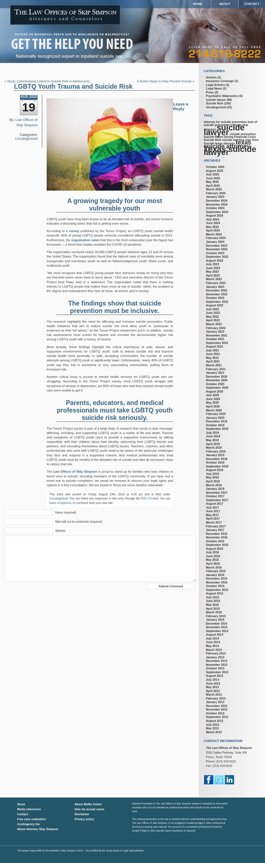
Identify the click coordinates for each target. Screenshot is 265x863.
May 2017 (212, 515)
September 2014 (217, 631)
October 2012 (215, 713)
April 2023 (213, 275)
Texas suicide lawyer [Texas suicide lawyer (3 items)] (230, 150)
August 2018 (214, 470)
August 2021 (214, 346)
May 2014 (212, 646)
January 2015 (215, 619)
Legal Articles (215, 84)
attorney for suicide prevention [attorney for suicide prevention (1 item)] (225, 121)
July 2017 (212, 507)
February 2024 (216, 238)
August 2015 (214, 593)
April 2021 (213, 361)
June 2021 (213, 354)
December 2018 (216, 459)
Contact (251, 4)
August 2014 (214, 634)
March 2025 (214, 189)
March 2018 (214, 485)
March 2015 (214, 612)
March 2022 (214, 324)
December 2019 (216, 421)
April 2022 (213, 320)
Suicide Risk (214, 103)
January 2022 (215, 331)
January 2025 (215, 196)
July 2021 (212, 350)
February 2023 (216, 283)
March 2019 (214, 447)
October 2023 (215, 253)
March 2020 (214, 410)
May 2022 (212, 316)
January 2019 (215, 455)
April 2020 (213, 406)
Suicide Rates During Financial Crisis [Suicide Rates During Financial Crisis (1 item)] (230, 136)
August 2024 (214, 215)
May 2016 (212, 559)
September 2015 (217, 589)
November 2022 (216, 294)
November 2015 (216, 582)
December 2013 (216, 660)
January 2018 (215, 488)
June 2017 (213, 511)
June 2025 (213, 178)
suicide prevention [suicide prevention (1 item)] (243, 134)
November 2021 (216, 335)
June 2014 (213, 642)
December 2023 (216, 245)
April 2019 (213, 444)
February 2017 (216, 526)
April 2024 (213, 230)
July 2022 (212, 309)
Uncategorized (26, 139)
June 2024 (213, 223)
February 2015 (216, 616)
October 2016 (215, 541)
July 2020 (212, 395)
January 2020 (215, 417)
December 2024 (216, 200)
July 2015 (212, 597)
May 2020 (212, 402)
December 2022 (216, 290)
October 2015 (215, 586)
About (224, 4)
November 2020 (216, 380)
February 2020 (216, 413)
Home (198, 4)
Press (210, 92)
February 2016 (216, 571)
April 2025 (213, 185)
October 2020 (215, 384)
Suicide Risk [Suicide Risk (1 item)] (212, 139)
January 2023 (215, 286)
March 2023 (214, 279)
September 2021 (217, 342)
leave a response (60, 502)
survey (74, 231)
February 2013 (216, 698)
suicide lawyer (216, 99)
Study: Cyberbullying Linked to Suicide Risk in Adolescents (48, 81)
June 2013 (213, 683)
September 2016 (217, 544)
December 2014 (216, 623)
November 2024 (216, 204)
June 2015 (213, 600)
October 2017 (215, 496)
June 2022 (213, 312)
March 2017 (214, 522)
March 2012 (214, 732)
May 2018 (212, 477)
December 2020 (216, 376)
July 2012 (212, 724)
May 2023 (212, 271)
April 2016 (213, 563)
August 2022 (214, 305)
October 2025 (215, 167)
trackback (82, 502)
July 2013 (212, 679)
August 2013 (214, 675)
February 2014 (216, 653)
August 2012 (214, 720)
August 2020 (214, 391)
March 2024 (214, 234)
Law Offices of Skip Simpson (75, 471)
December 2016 (216, 533)
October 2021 (215, 339)
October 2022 (215, 297)
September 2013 (217, 672)
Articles (211, 77)
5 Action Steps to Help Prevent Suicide (164, 81)
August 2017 (214, 503)
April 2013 (213, 691)
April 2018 (213, 481)
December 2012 (216, 705)
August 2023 (214, 260)
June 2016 (213, 556)
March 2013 (214, 694)
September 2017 (217, 500)
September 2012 (217, 717)
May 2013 (212, 687)
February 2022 (216, 328)
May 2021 (212, 357)
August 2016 (214, 548)
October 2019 (215, 425)
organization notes (85, 240)
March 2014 (214, 649)
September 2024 (217, 212)
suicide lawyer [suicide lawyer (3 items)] (224, 130)
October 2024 (215, 208)
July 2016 (212, 552)
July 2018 (212, 473)
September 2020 (217, 387)
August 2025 (214, 170)
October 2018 (215, 462)
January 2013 (215, 702)
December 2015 (216, 578)
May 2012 (212, 728)
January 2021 (215, 372)
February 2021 (216, 369)
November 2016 (216, 537)
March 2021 (214, 365)
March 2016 (214, 567)
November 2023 (216, 249)
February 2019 (216, 451)
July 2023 (212, 264)
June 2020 (213, 399)
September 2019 (217, 428)
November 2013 (216, 664)
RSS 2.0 (146, 498)
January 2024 (215, 241)
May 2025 (212, 181)
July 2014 (212, 638)
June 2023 (213, 268)
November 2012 (216, 709)
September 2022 (217, 301)
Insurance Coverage (220, 81)
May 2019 (212, 440)
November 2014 (216, 627)
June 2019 (213, 436)
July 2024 (212, 219)
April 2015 (213, 608)
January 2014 (215, 657)
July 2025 (212, 174)
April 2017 (213, 518)
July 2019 (212, 432)
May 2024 (212, 226)
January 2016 (215, 575)
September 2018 (217, 466)
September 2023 (217, 256)
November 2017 (216, 492)
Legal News (214, 88)
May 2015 (212, 604)
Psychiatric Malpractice (222, 96)
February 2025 (216, 193)
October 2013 (215, 668)
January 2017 (215, 530)
